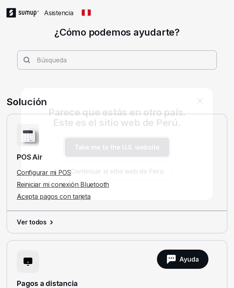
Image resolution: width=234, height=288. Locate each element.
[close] (200, 100)
